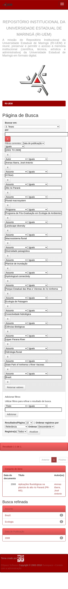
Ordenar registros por (47, 422)
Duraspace (47, 565)
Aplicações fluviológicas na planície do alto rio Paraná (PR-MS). (33, 487)
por (7, 130)
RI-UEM (9, 103)
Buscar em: (11, 122)
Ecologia (9, 522)
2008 (7, 538)
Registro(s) (11, 431)
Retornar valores (15, 387)
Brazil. (8, 515)
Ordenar (32, 426)
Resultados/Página (15, 422)
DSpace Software (9, 565)
